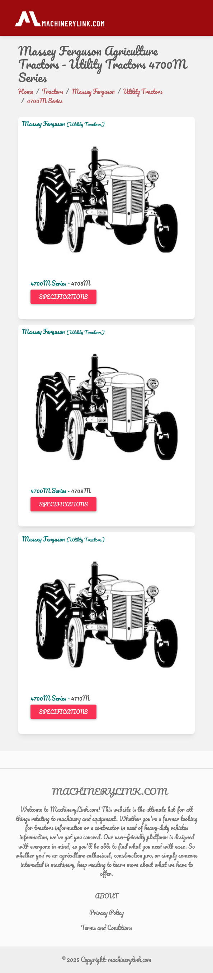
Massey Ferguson (43, 124)
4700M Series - (50, 283)
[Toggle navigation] (194, 18)
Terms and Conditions (106, 927)
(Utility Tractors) (85, 124)
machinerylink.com (129, 959)
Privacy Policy (106, 912)
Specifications (63, 296)
